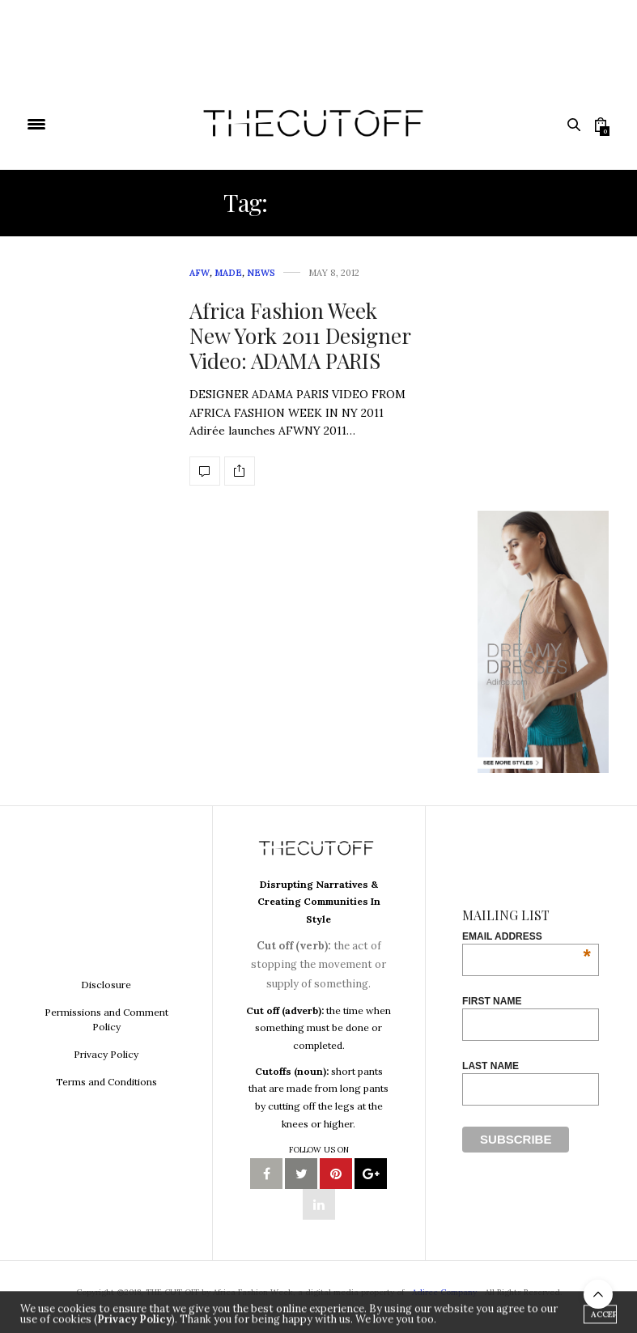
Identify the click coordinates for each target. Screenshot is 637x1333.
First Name (491, 1001)
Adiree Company (444, 1292)
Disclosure (106, 985)
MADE (228, 272)
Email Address (526, 936)
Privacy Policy (106, 1054)
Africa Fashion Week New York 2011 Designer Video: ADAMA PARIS (299, 335)
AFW (199, 272)
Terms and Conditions (106, 1082)
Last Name (490, 1066)
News (261, 272)
